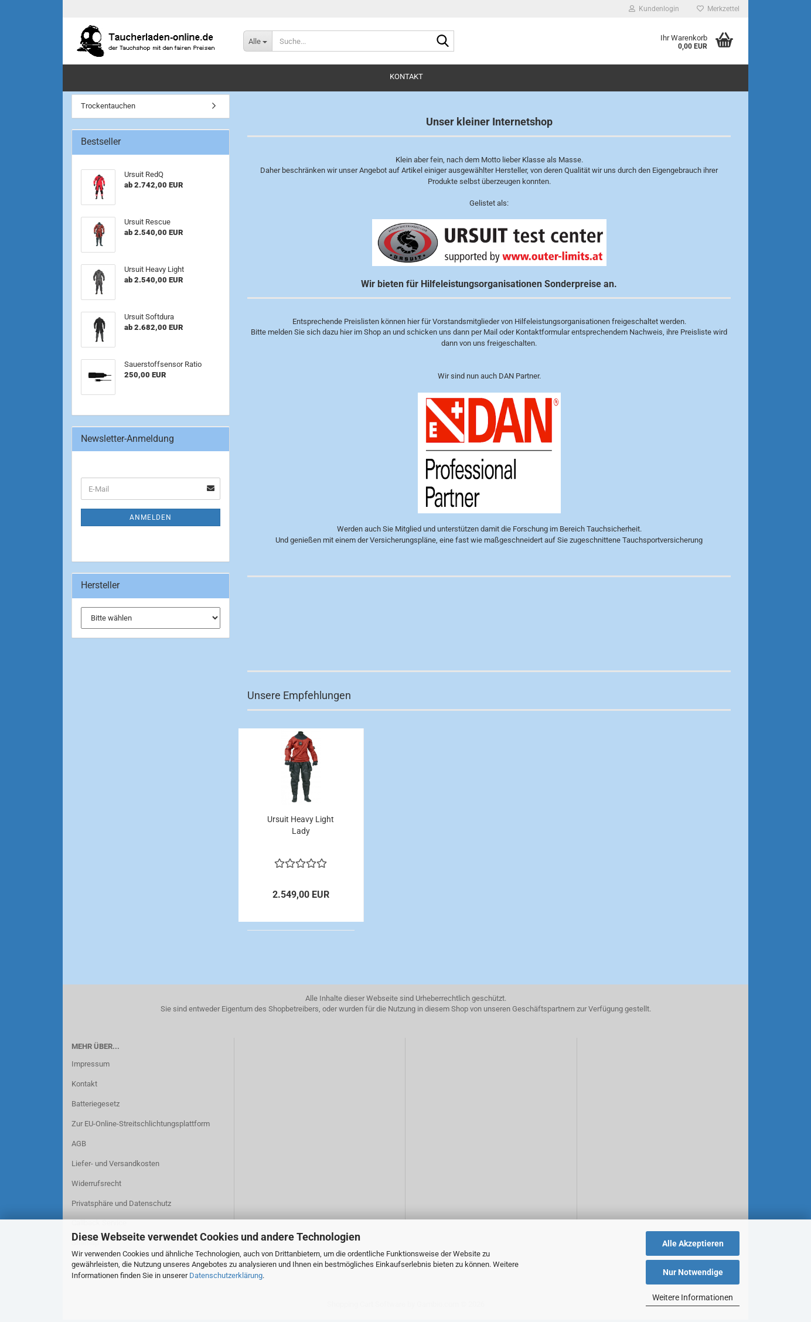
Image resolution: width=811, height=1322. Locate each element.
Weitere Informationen (692, 1297)
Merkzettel (718, 9)
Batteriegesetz (95, 1106)
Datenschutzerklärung (226, 1275)
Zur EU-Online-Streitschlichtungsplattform (140, 1126)
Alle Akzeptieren (693, 1243)
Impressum (90, 1066)
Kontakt (406, 76)
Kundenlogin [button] (654, 9)
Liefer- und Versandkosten (115, 1165)
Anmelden (151, 520)
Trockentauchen (108, 108)
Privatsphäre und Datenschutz (121, 1205)
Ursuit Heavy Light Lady (300, 827)
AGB (78, 1146)
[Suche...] (257, 41)
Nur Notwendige (693, 1272)
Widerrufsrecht (96, 1185)
